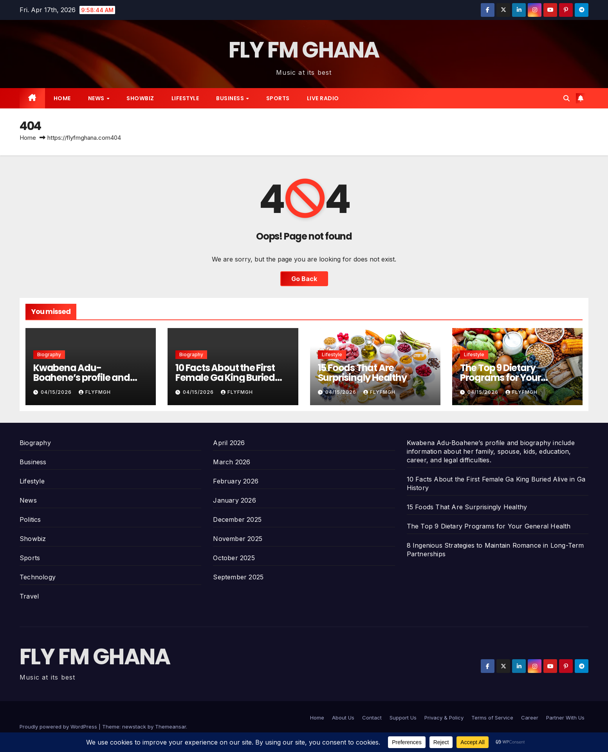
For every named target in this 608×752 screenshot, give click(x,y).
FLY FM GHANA (304, 49)
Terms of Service (492, 717)
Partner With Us (565, 717)
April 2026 (229, 443)
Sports (278, 98)
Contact (372, 717)
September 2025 (238, 577)
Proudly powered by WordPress (59, 726)
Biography (49, 354)
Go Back (304, 279)
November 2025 (237, 539)
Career (529, 717)
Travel (29, 596)
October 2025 (233, 558)
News (97, 98)
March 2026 (231, 462)
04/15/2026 (57, 392)
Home (62, 98)
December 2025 (237, 519)
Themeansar (170, 726)
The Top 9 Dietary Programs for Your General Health (500, 377)
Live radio (323, 98)
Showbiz (140, 98)
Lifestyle (185, 98)
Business (230, 98)
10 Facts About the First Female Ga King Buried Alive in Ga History (225, 377)
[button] (566, 98)
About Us (343, 717)
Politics (30, 519)
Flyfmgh (95, 392)
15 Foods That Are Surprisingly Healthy (362, 372)
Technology (38, 577)
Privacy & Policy (444, 717)
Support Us (403, 717)
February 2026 (235, 481)
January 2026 (234, 500)
